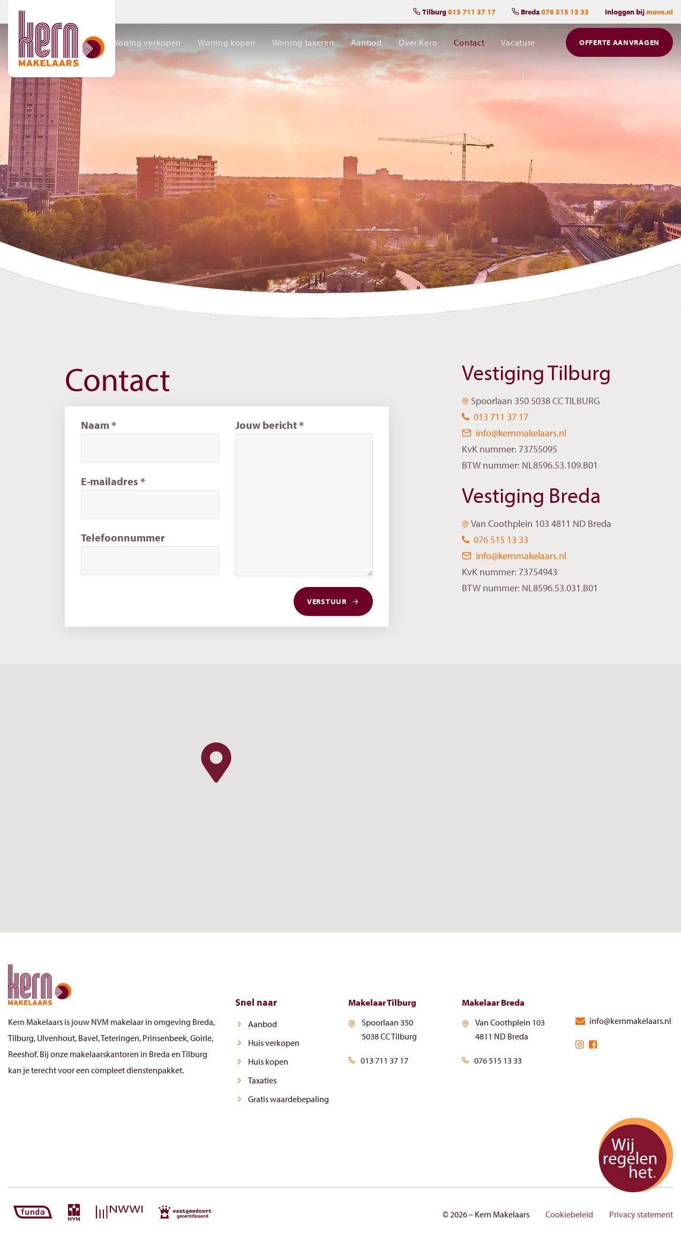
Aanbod (368, 45)
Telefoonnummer (123, 537)
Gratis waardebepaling (285, 1099)
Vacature (519, 45)
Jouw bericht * (269, 425)
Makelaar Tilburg (385, 1002)
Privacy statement (641, 1214)
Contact (470, 45)
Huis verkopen (270, 1043)
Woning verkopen (150, 45)
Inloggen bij (639, 12)
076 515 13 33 (495, 539)
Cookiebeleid (569, 1214)
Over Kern (419, 45)
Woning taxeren (306, 45)
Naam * (98, 425)
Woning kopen (229, 45)
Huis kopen (264, 1062)
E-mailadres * (113, 481)
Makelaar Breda (497, 1002)
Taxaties (258, 1080)
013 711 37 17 (495, 417)
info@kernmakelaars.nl (514, 433)
